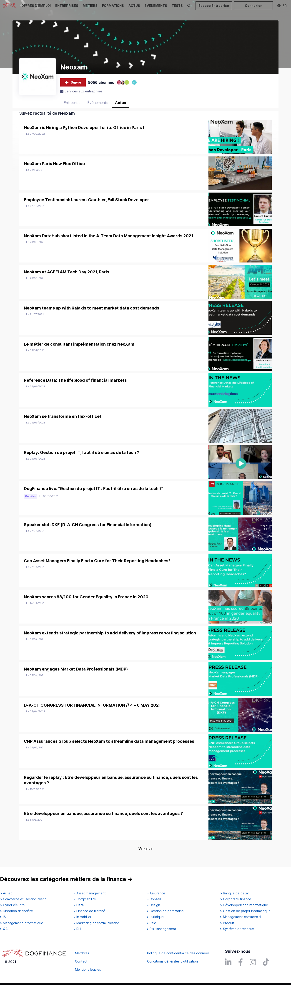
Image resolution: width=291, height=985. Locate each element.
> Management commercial (240, 917)
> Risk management (161, 929)
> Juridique (155, 917)
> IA (3, 917)
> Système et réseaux (237, 929)
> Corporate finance (235, 899)
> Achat (6, 893)
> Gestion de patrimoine (165, 911)
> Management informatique (21, 923)
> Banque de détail (234, 893)
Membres (82, 953)
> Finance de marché (89, 911)
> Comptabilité (84, 899)
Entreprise (72, 105)
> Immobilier (82, 917)
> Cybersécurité (12, 905)
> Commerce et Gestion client (23, 899)
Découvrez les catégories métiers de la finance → (66, 879)
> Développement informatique (244, 905)
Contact (81, 961)
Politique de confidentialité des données (178, 953)
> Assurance (156, 893)
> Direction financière (16, 911)
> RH (77, 929)
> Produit (227, 923)
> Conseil (154, 899)
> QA (4, 929)
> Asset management (89, 893)
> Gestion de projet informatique (245, 911)
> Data (78, 905)
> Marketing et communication (96, 923)
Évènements (97, 105)
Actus (120, 105)
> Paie (151, 923)
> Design (153, 905)
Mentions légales (88, 969)
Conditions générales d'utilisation (172, 961)
